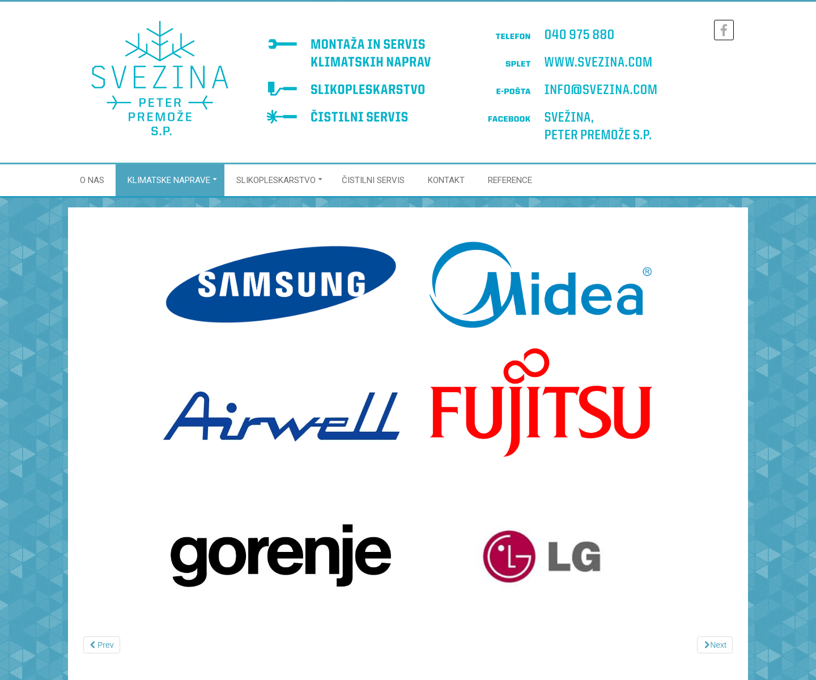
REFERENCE (510, 180)
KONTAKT (446, 180)
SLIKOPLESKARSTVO (276, 180)
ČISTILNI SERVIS (373, 180)
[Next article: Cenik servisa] (715, 644)
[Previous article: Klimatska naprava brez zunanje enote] (101, 644)
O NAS (92, 180)
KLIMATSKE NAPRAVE (169, 180)
